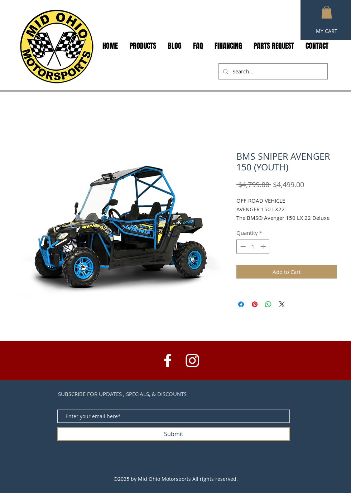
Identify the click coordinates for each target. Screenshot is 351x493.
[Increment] (264, 246)
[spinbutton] (253, 246)
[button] (326, 12)
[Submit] (173, 434)
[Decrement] (242, 246)
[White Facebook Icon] (168, 360)
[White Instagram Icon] (192, 360)
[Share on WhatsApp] (268, 304)
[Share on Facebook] (241, 304)
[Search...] (272, 71)
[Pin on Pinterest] (254, 304)
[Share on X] (282, 304)
